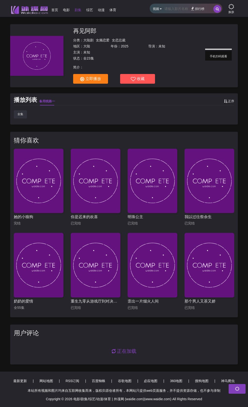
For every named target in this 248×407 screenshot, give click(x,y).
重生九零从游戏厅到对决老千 (95, 301)
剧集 (78, 10)
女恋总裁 (118, 40)
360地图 (176, 381)
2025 (124, 46)
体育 (112, 10)
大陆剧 (88, 40)
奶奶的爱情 (23, 301)
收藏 (138, 79)
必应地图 (150, 381)
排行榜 (197, 9)
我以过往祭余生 (198, 217)
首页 (54, 10)
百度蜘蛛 (98, 381)
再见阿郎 (84, 31)
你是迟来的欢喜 (84, 217)
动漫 (101, 10)
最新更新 (20, 381)
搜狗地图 (202, 381)
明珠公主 (135, 217)
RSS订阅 (72, 381)
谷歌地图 (125, 381)
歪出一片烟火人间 (143, 301)
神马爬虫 (228, 381)
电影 (66, 10)
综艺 (89, 10)
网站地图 (46, 381)
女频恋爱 (102, 40)
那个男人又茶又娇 (200, 301)
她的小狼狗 (23, 217)
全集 (20, 114)
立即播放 (90, 79)
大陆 (86, 46)
